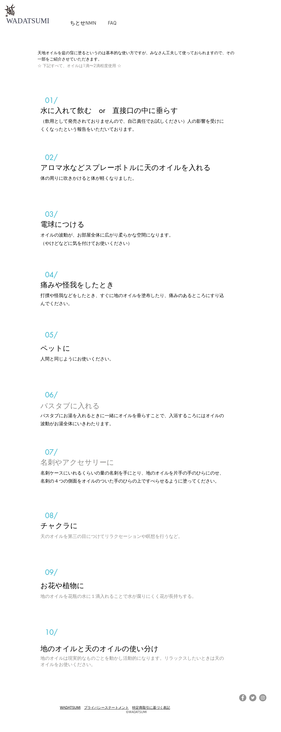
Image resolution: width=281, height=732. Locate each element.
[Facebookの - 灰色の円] (242, 697)
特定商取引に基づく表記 (151, 708)
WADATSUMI (70, 708)
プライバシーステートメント (106, 708)
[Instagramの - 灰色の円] (262, 697)
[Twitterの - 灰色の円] (252, 697)
